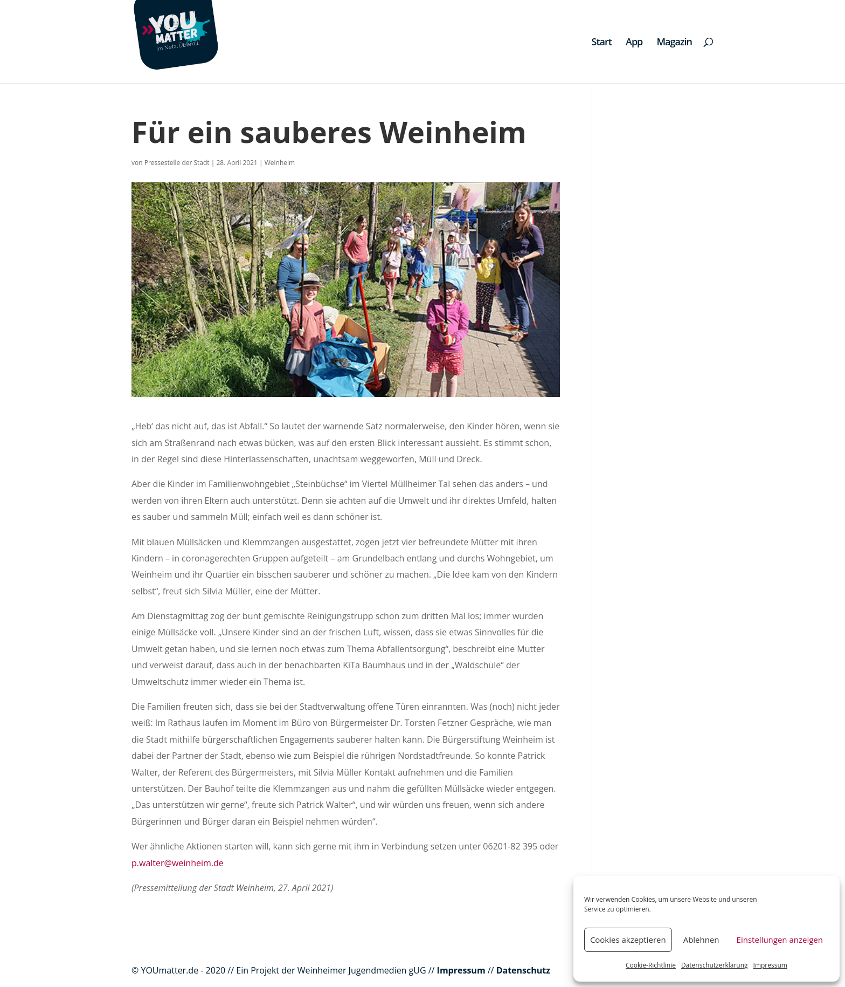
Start (602, 43)
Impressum (770, 965)
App (634, 43)
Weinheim (280, 162)
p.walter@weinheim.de (177, 863)
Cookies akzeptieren (628, 939)
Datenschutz (523, 970)
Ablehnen (701, 939)
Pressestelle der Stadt (177, 162)
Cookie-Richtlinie (651, 965)
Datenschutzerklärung (714, 965)
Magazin (674, 43)
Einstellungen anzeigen (780, 939)
